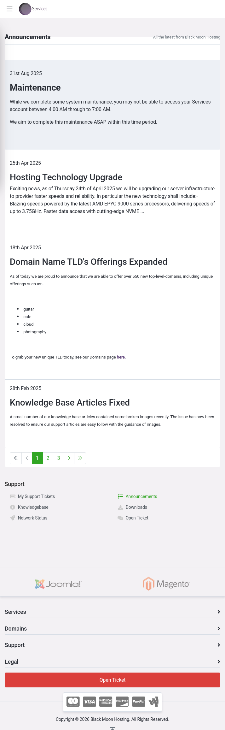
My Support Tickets (32, 496)
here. (121, 357)
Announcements (137, 496)
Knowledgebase (29, 507)
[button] (9, 9)
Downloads (132, 507)
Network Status (28, 518)
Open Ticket (132, 518)
